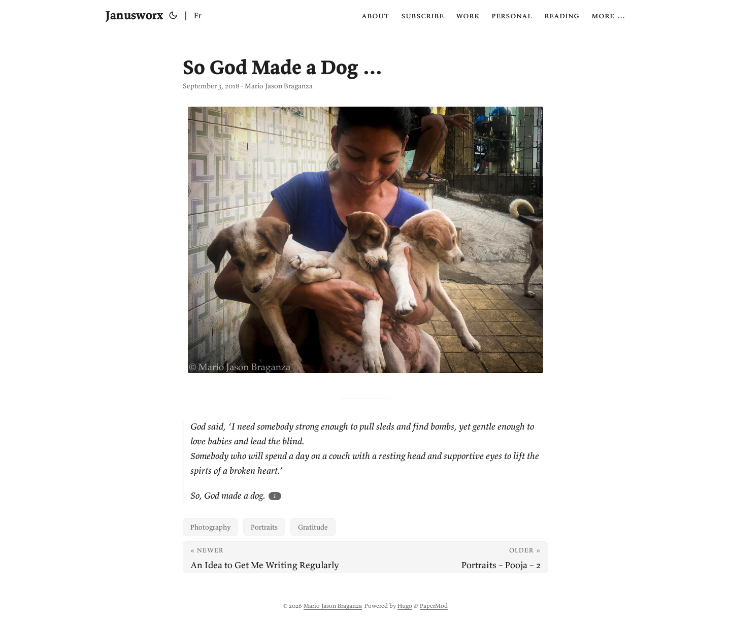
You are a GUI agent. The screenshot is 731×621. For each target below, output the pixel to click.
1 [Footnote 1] (274, 496)
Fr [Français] (198, 15)
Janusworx (134, 15)
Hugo (404, 605)
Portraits (264, 527)
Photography (210, 527)
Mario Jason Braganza (333, 605)
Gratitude (313, 527)
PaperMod (434, 605)
